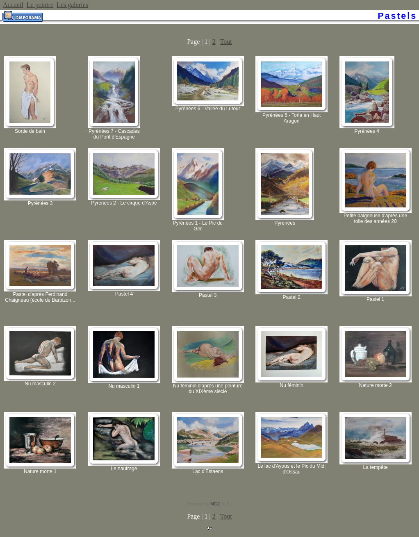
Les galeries (72, 4)
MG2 (215, 503)
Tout (226, 41)
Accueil (13, 4)
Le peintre (40, 4)
